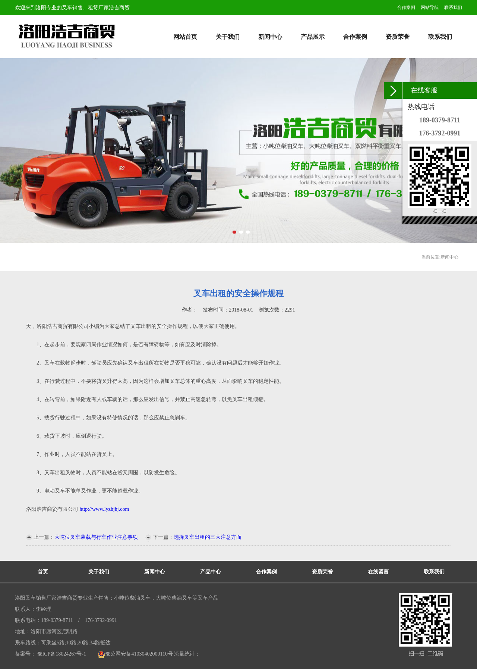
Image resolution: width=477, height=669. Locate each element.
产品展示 (313, 37)
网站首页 (185, 37)
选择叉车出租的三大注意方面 (207, 537)
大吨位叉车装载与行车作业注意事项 (96, 537)
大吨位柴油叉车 (174, 598)
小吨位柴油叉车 (132, 598)
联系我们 (453, 7)
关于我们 (228, 37)
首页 (43, 572)
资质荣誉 (398, 37)
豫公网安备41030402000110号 (135, 654)
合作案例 (406, 7)
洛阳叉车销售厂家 (36, 598)
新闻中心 (270, 37)
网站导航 (430, 7)
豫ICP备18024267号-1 (61, 654)
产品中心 (210, 572)
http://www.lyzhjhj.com (104, 509)
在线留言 (378, 572)
